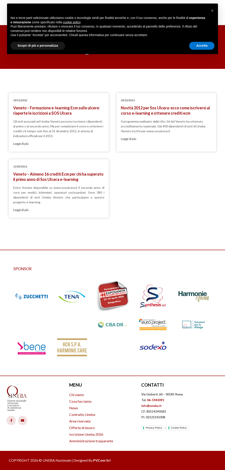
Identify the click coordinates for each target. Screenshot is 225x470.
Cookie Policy (179, 427)
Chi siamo (76, 395)
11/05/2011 (20, 166)
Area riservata (80, 421)
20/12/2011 (128, 100)
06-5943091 (155, 400)
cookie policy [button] (71, 22)
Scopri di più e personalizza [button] (38, 45)
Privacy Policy (154, 427)
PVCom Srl (102, 460)
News (73, 408)
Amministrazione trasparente (91, 441)
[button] (212, 10)
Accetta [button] (201, 45)
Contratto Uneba (82, 414)
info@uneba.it (151, 406)
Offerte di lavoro (82, 428)
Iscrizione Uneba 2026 (86, 434)
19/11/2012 (20, 100)
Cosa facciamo (80, 401)
